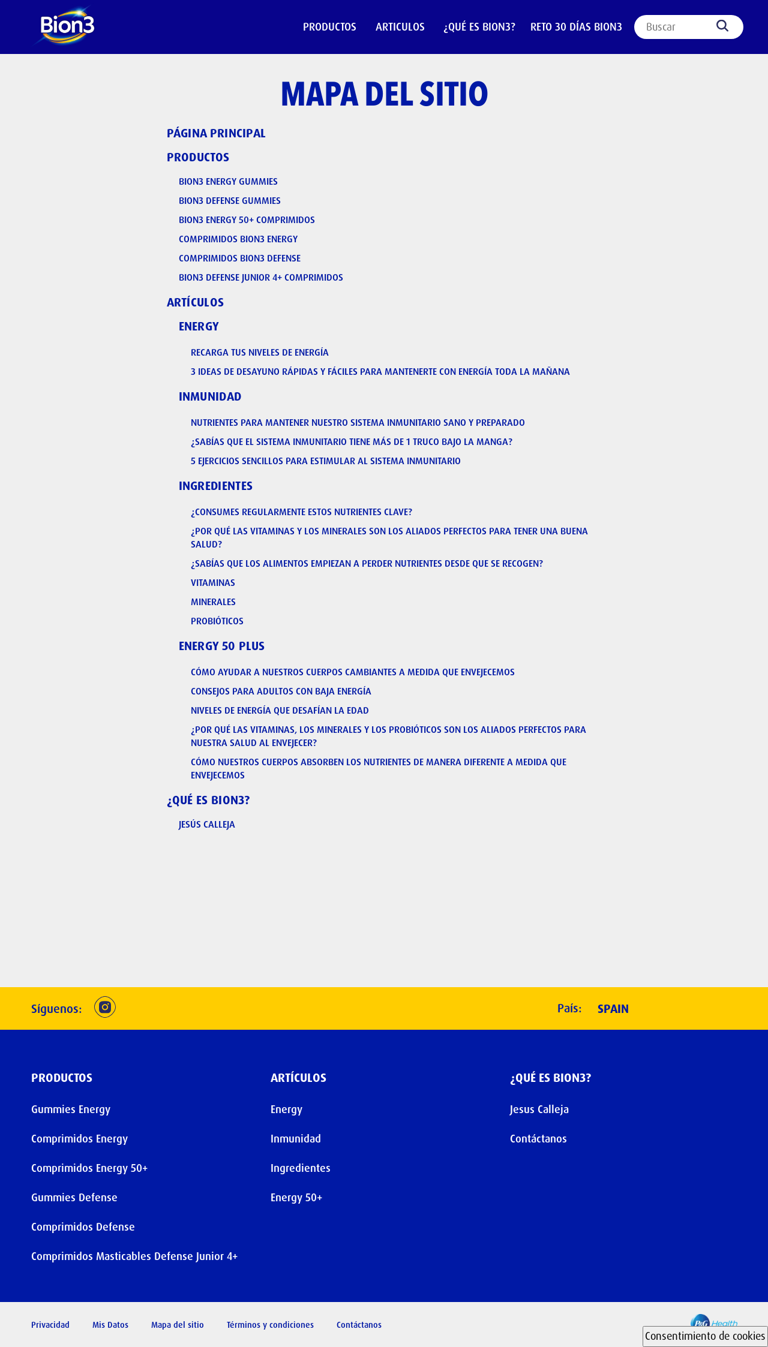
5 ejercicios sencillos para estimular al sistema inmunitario (326, 461)
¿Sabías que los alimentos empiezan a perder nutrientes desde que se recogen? (367, 563)
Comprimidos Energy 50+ (89, 1168)
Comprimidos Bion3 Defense (240, 258)
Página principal (216, 133)
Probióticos (217, 621)
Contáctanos (538, 1139)
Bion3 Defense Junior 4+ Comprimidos (261, 277)
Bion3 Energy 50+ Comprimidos (247, 220)
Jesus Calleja (539, 1109)
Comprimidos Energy (79, 1139)
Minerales (213, 602)
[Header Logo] (73, 28)
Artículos (195, 302)
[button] (105, 1008)
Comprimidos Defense (83, 1227)
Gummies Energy (70, 1109)
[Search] (688, 27)
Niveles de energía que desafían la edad (280, 710)
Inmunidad (210, 396)
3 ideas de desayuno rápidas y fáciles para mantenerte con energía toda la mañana (380, 371)
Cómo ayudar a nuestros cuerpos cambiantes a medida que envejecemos (353, 672)
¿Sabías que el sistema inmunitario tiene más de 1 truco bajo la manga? (351, 441)
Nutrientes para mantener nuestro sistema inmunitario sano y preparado (358, 422)
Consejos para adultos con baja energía (281, 691)
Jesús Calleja (207, 824)
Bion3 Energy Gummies (228, 181)
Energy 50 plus (222, 646)
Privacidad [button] (50, 1324)
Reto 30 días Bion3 (576, 27)
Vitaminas (213, 582)
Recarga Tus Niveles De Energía (260, 352)
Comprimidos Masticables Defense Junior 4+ (134, 1256)
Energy (199, 326)
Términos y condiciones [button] (270, 1324)
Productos (198, 157)
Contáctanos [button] (359, 1324)
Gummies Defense (74, 1197)
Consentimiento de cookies (705, 1336)
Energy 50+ (296, 1197)
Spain (613, 1009)
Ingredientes (216, 486)
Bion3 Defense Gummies (230, 200)
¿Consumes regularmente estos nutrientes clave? (301, 512)
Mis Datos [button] (110, 1324)
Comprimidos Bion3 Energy (238, 239)
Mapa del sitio (177, 1324)
